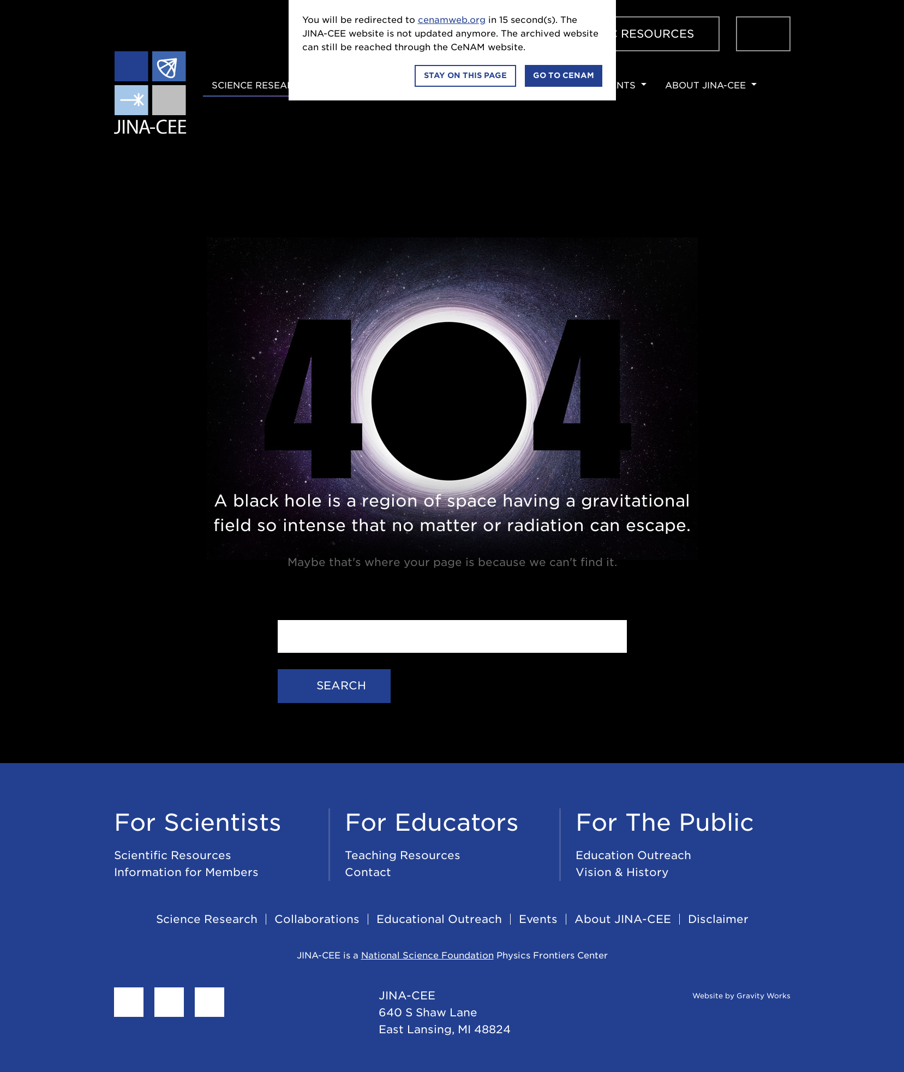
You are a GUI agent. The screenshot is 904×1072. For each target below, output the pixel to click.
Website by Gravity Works (728, 996)
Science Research (259, 85)
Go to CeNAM (563, 75)
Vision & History (622, 872)
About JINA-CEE (705, 85)
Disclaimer (718, 919)
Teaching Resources (402, 855)
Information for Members (186, 872)
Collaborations (317, 919)
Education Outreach (633, 855)
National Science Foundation (427, 955)
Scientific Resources (622, 33)
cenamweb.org (452, 20)
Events (616, 85)
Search (334, 685)
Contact (368, 872)
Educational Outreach (439, 919)
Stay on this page (465, 75)
